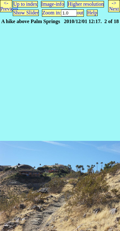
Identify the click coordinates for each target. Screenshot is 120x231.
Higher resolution (86, 4)
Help (92, 12)
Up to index (25, 4)
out (80, 12)
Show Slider (25, 12)
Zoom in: (51, 12)
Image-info (52, 4)
